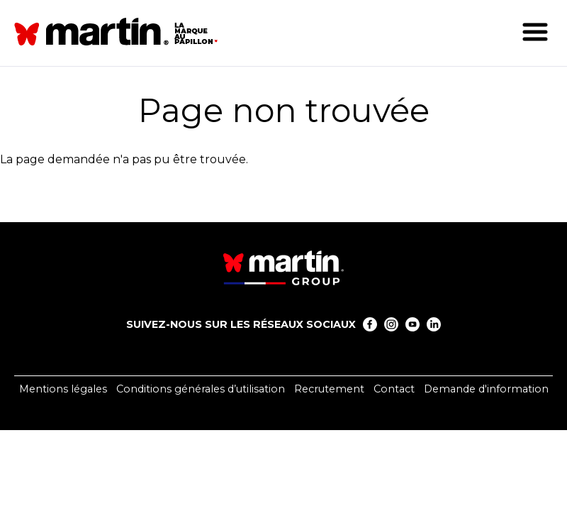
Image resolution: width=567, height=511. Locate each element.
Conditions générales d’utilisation (200, 389)
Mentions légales (63, 389)
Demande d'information (486, 389)
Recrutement (329, 389)
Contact (394, 389)
